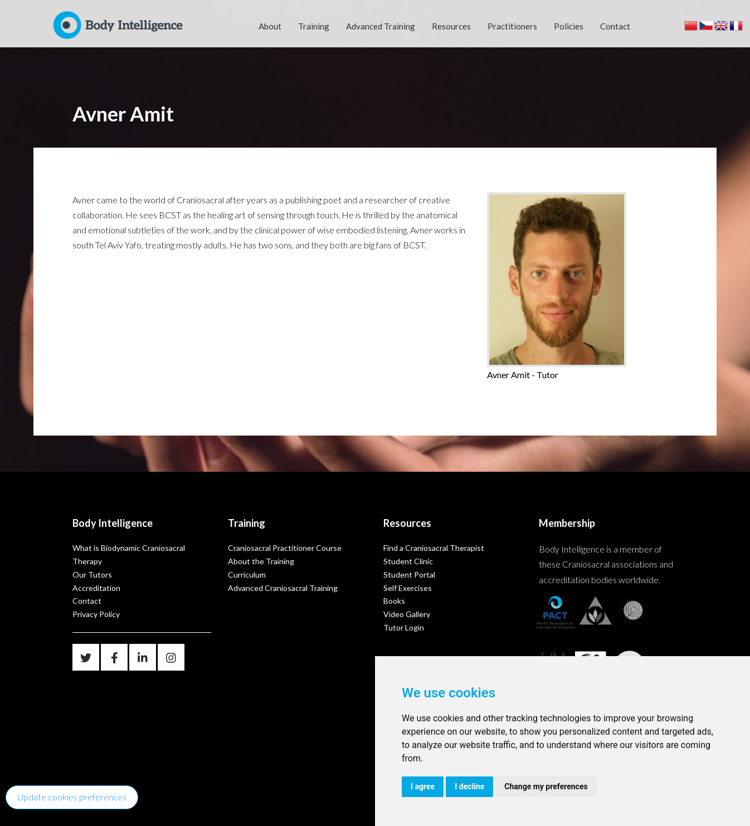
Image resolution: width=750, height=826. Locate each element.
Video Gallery (406, 614)
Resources (451, 26)
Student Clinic (408, 561)
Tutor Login (403, 627)
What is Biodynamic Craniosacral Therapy (128, 554)
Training (313, 26)
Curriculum (247, 574)
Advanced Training (380, 26)
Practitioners (512, 26)
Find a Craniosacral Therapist (433, 548)
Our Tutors (92, 574)
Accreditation (96, 588)
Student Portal (409, 574)
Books (394, 600)
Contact (615, 26)
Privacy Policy (96, 614)
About (270, 26)
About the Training (261, 561)
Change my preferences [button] (545, 786)
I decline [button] (469, 786)
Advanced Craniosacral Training (283, 588)
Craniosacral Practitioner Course (285, 548)
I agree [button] (423, 786)
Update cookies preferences (71, 796)
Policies (568, 26)
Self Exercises (407, 588)
